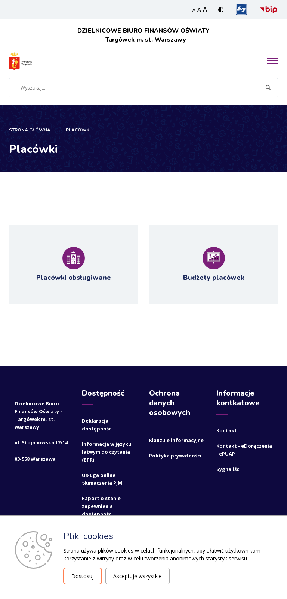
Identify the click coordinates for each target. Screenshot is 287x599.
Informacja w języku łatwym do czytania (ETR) (106, 451)
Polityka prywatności (175, 454)
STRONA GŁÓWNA (29, 129)
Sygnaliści (228, 468)
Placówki (78, 129)
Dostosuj (82, 576)
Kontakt (226, 429)
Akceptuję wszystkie (137, 576)
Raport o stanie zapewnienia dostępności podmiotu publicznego (101, 513)
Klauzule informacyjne (176, 439)
